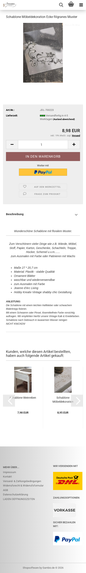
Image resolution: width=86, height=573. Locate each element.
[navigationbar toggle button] (81, 5)
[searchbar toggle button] (61, 5)
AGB (5, 490)
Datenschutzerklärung (15, 494)
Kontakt (7, 476)
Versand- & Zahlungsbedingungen (22, 481)
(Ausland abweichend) (64, 119)
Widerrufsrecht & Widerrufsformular (23, 485)
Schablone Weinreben (23, 397)
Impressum (9, 472)
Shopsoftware (31, 567)
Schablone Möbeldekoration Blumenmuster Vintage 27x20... (62, 400)
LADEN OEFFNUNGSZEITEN (19, 499)
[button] (12, 144)
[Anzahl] (43, 144)
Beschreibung (15, 214)
